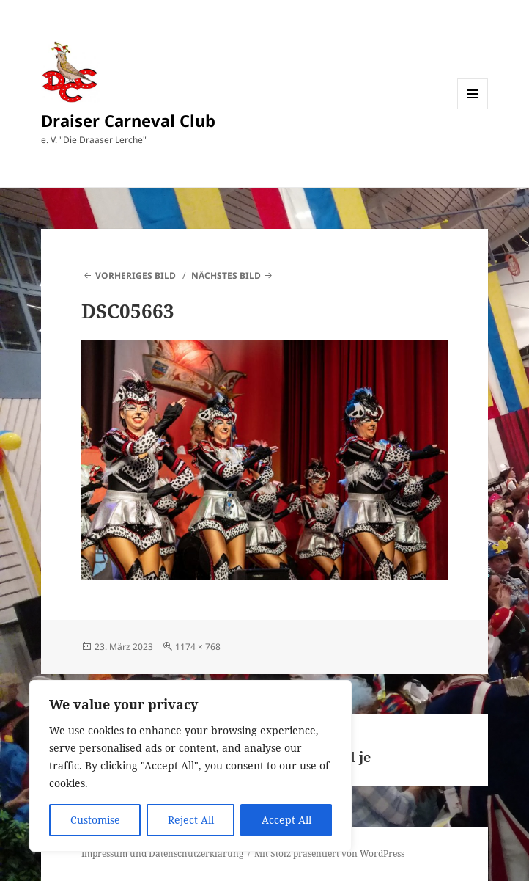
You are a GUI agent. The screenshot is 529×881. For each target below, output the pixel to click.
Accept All (286, 820)
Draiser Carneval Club (128, 120)
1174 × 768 (198, 646)
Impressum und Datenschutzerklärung (162, 853)
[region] (190, 766)
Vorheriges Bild (135, 275)
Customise (95, 820)
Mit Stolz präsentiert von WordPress (329, 853)
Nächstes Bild (226, 275)
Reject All (191, 820)
